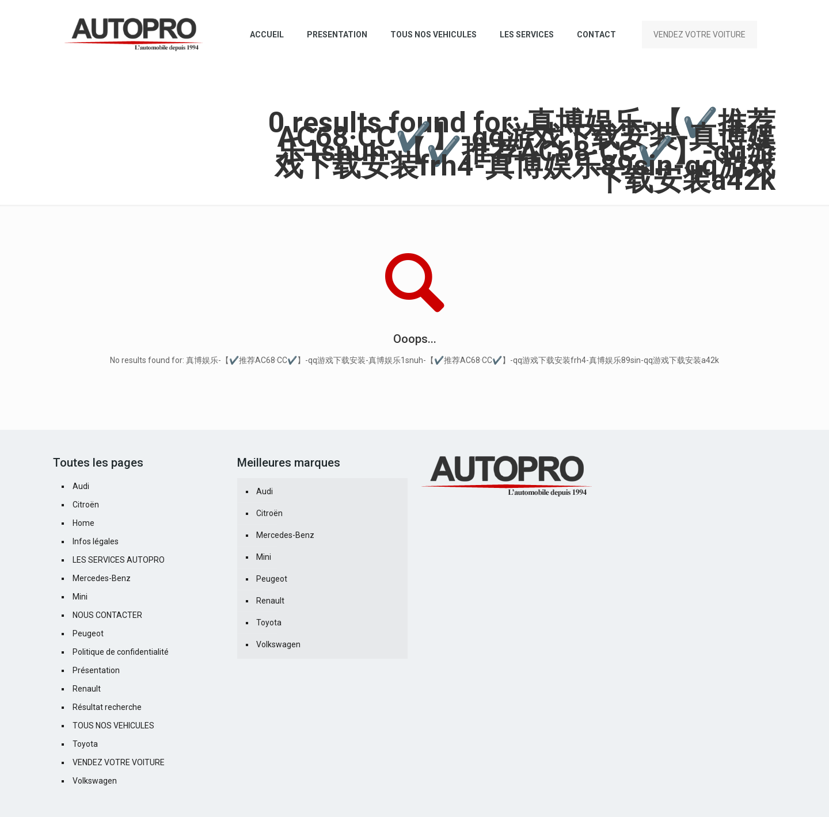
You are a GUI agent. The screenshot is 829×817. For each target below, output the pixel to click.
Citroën (86, 504)
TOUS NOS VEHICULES (113, 725)
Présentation (96, 670)
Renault (87, 688)
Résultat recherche (107, 707)
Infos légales (96, 541)
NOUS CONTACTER (107, 615)
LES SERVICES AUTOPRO (119, 559)
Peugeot (88, 633)
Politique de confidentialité (121, 651)
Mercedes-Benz (102, 578)
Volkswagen (95, 780)
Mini (80, 596)
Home (83, 523)
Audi (81, 486)
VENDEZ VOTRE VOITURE (699, 34)
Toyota (85, 744)
